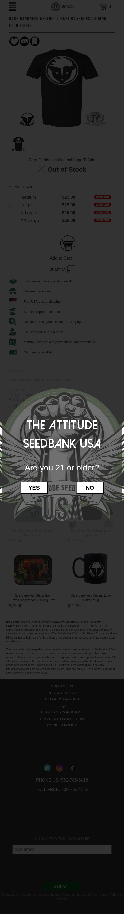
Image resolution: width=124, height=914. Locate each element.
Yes (34, 488)
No (89, 488)
